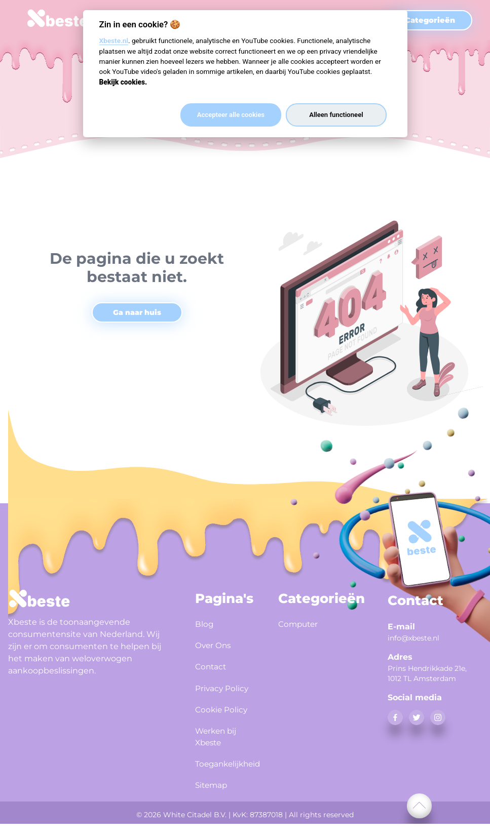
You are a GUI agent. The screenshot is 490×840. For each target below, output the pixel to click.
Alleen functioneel (336, 114)
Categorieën (430, 20)
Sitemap (214, 802)
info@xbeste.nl (413, 638)
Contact (213, 662)
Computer (301, 623)
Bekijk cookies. (123, 82)
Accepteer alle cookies (231, 114)
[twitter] (416, 717)
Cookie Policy (211, 722)
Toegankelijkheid (224, 782)
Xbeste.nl (113, 40)
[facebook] (395, 717)
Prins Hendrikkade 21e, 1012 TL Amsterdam (427, 673)
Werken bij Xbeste (220, 756)
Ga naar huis (137, 312)
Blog (205, 623)
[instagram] (437, 717)
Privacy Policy (212, 689)
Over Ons (216, 643)
